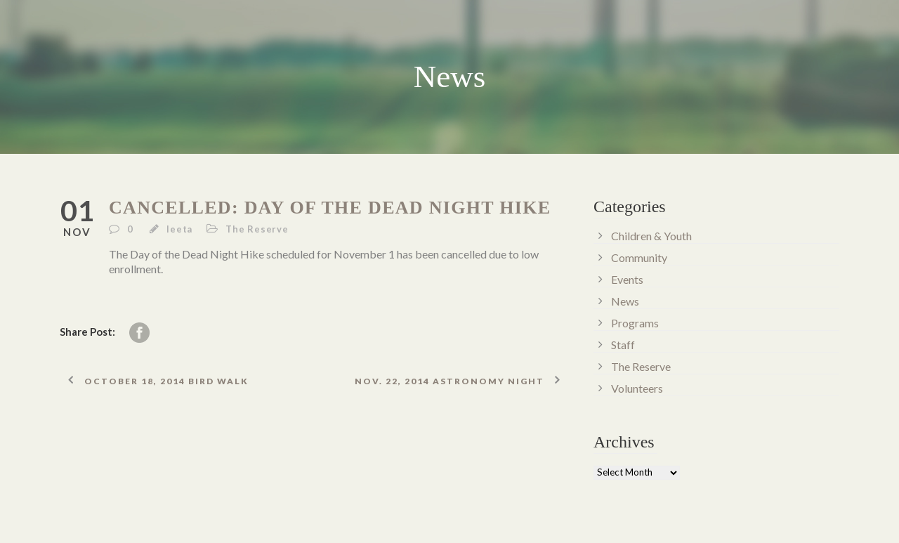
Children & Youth (651, 235)
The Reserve (257, 229)
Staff (623, 344)
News (625, 301)
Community (639, 257)
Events (627, 279)
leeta (179, 229)
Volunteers (637, 388)
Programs (635, 322)
